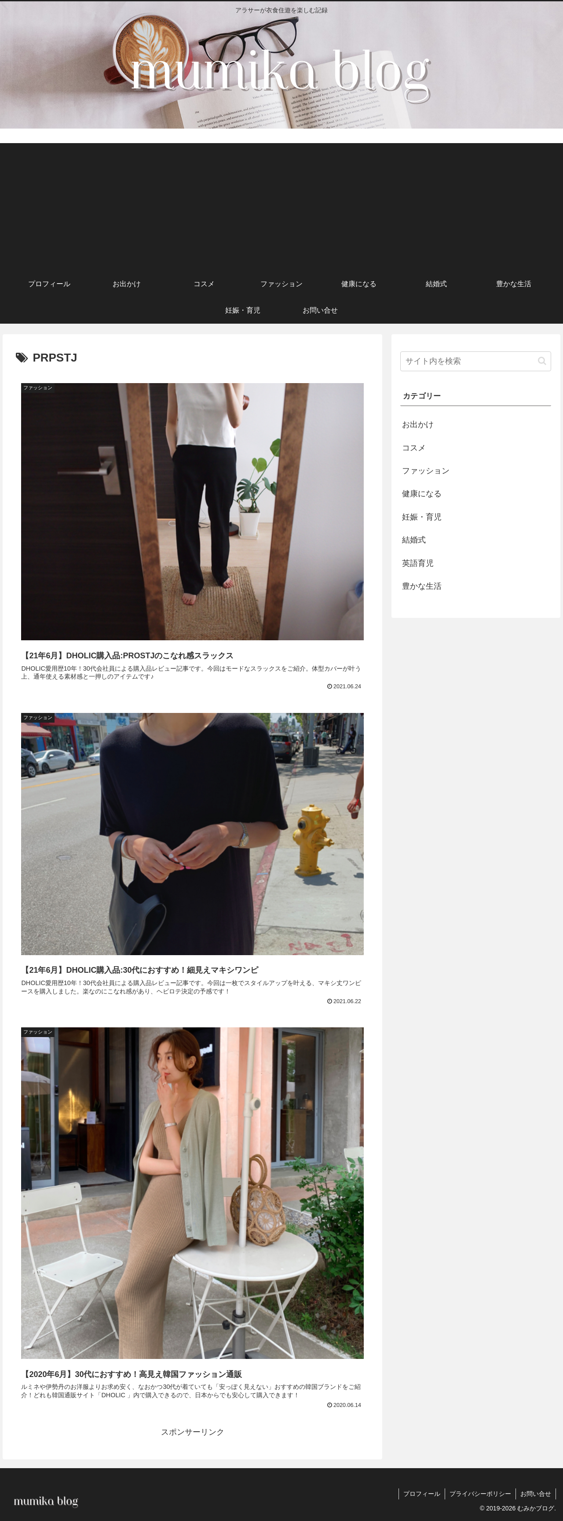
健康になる (422, 493)
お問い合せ (535, 1493)
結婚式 (414, 539)
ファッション (426, 470)
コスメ (414, 447)
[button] (542, 361)
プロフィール (421, 1493)
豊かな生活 (422, 586)
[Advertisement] (281, 204)
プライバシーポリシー (480, 1493)
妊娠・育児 (422, 517)
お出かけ (418, 424)
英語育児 (418, 563)
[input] (476, 361)
